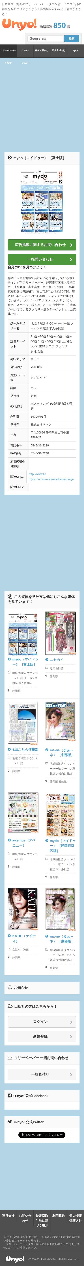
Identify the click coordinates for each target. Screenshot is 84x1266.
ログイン (53, 1022)
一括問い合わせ (50, 260)
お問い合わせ (25, 1218)
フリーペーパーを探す (8, 53)
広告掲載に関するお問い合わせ (44, 245)
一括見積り (52, 1075)
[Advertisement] (42, 104)
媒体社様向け (42, 50)
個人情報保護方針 (75, 1218)
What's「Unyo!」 (25, 53)
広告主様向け (58, 50)
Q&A (75, 50)
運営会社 (8, 1216)
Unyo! (19, 25)
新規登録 (53, 1037)
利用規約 (58, 1216)
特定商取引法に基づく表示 (42, 1221)
